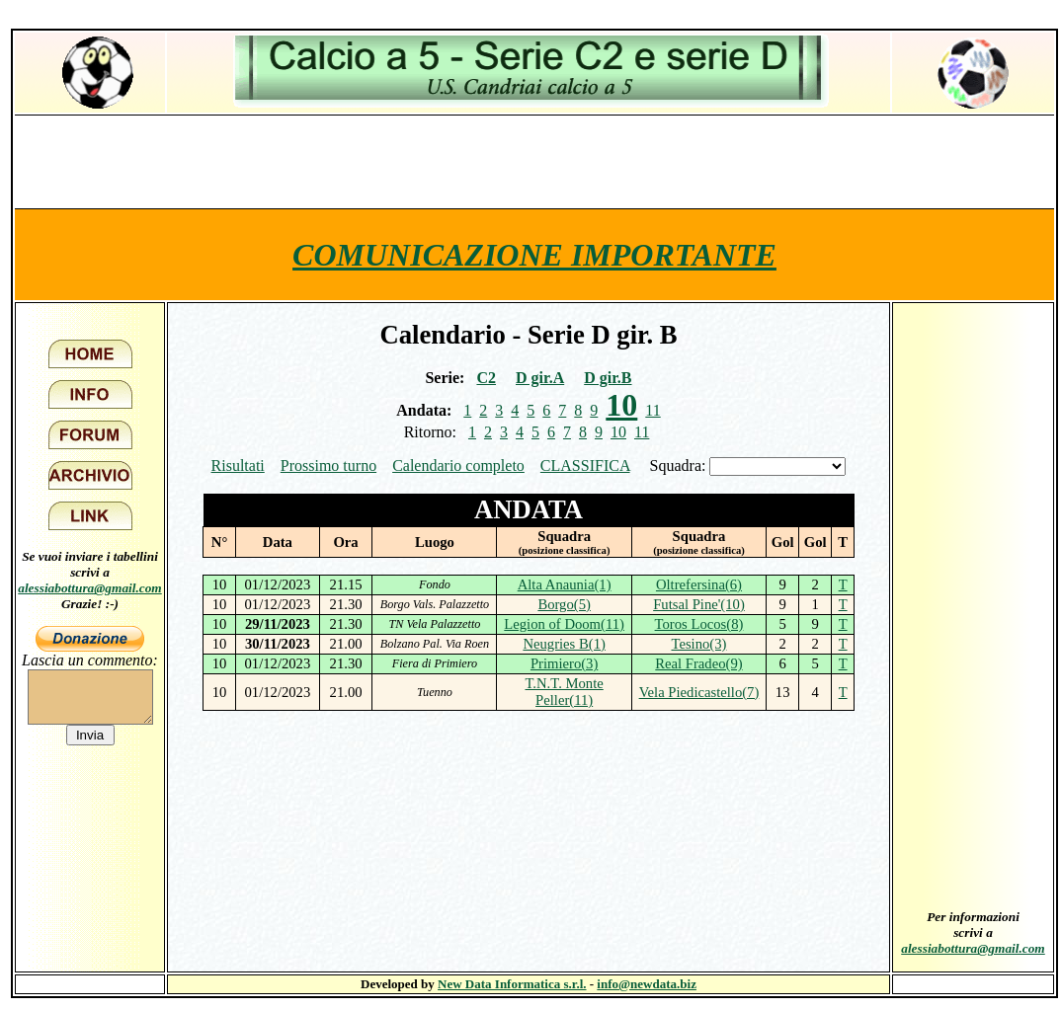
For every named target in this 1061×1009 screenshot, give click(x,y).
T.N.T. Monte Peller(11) (565, 691)
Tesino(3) (698, 644)
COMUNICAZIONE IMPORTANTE (534, 254)
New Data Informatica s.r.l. (512, 983)
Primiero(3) (564, 663)
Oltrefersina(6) (699, 584)
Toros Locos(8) (699, 624)
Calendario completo (458, 465)
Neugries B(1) (564, 644)
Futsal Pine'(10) (699, 604)
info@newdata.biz (646, 983)
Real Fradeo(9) (698, 663)
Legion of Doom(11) (564, 624)
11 (652, 410)
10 (618, 432)
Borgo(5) (563, 604)
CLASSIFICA (585, 465)
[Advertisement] (534, 160)
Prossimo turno (328, 465)
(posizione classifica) (565, 550)
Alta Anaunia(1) (565, 584)
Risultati (238, 465)
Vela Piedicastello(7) (699, 692)
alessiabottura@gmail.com (90, 588)
